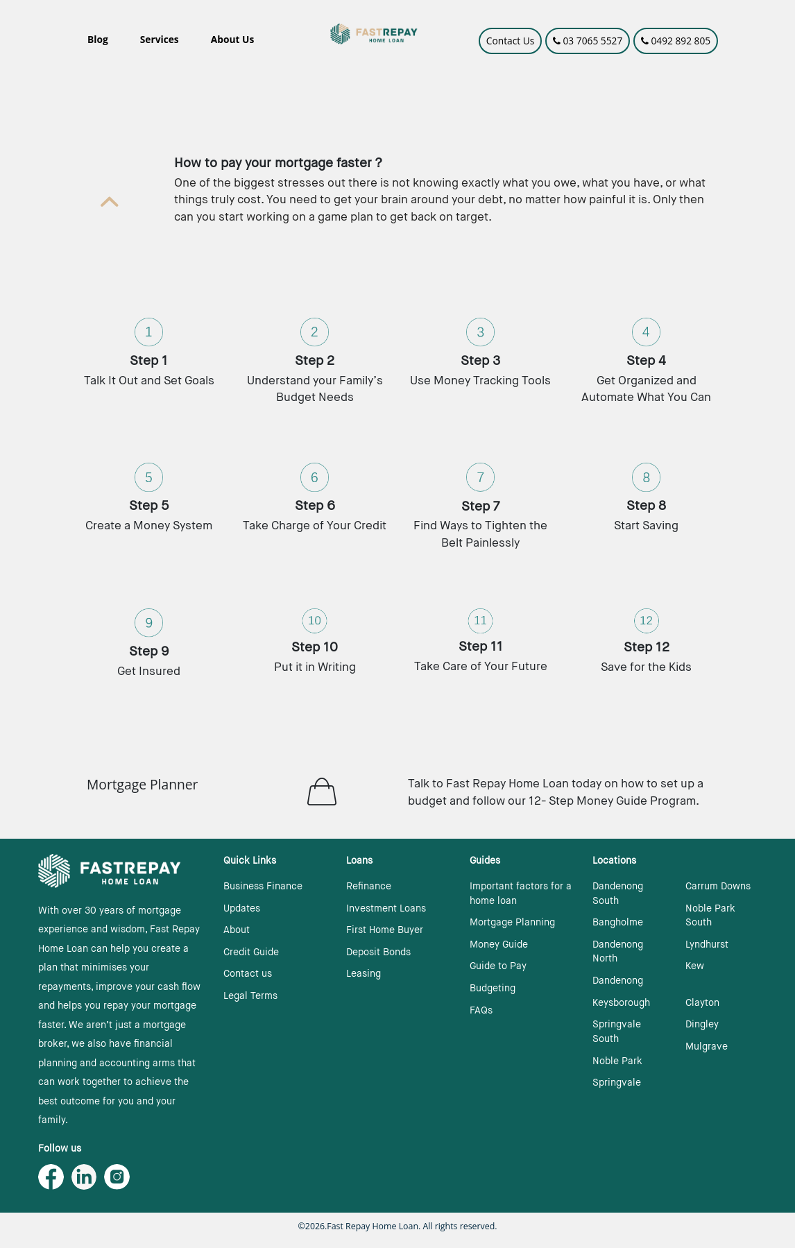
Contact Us (510, 40)
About (236, 930)
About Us (233, 39)
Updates (241, 909)
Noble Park (617, 1061)
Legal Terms (250, 996)
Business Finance (262, 886)
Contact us (247, 974)
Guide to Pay (498, 966)
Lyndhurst (706, 945)
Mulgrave (706, 1047)
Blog (97, 39)
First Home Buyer (384, 930)
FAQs (481, 1011)
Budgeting (492, 988)
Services (159, 39)
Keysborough (621, 1003)
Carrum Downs (718, 886)
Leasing (363, 974)
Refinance (368, 886)
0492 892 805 (675, 40)
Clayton (702, 1003)
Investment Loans (386, 909)
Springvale (616, 1083)
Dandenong (617, 981)
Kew (694, 966)
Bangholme (617, 923)
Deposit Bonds (378, 952)
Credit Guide (251, 952)
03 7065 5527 (587, 40)
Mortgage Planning (512, 923)
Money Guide (499, 945)
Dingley (702, 1024)
